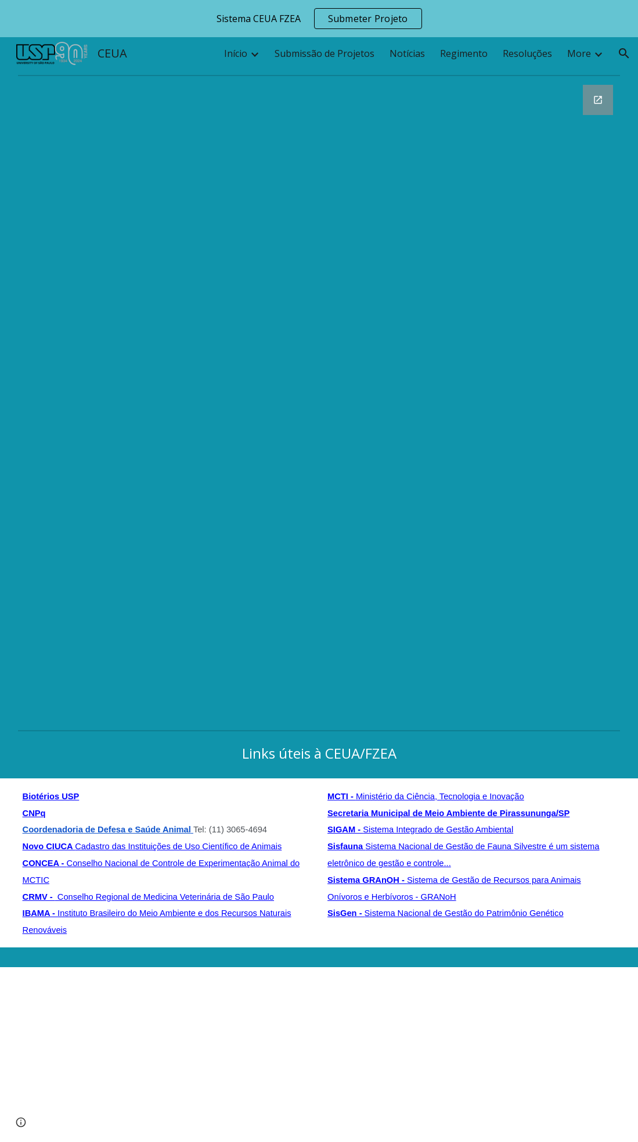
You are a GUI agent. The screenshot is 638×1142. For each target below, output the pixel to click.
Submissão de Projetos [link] (324, 53)
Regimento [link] (464, 53)
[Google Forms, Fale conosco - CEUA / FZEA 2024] (319, 402)
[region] (319, 18)
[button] (624, 53)
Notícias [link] (407, 53)
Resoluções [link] (527, 53)
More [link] (579, 53)
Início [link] (235, 53)
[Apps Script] (319, 1045)
